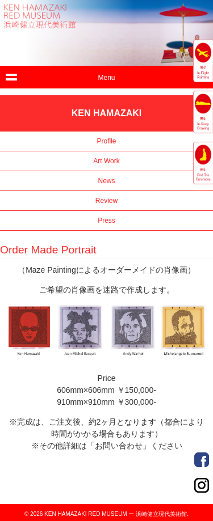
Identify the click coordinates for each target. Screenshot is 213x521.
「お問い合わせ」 (119, 445)
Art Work (106, 161)
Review (106, 201)
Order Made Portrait (201, 459)
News (106, 181)
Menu (106, 78)
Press (106, 221)
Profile (106, 141)
